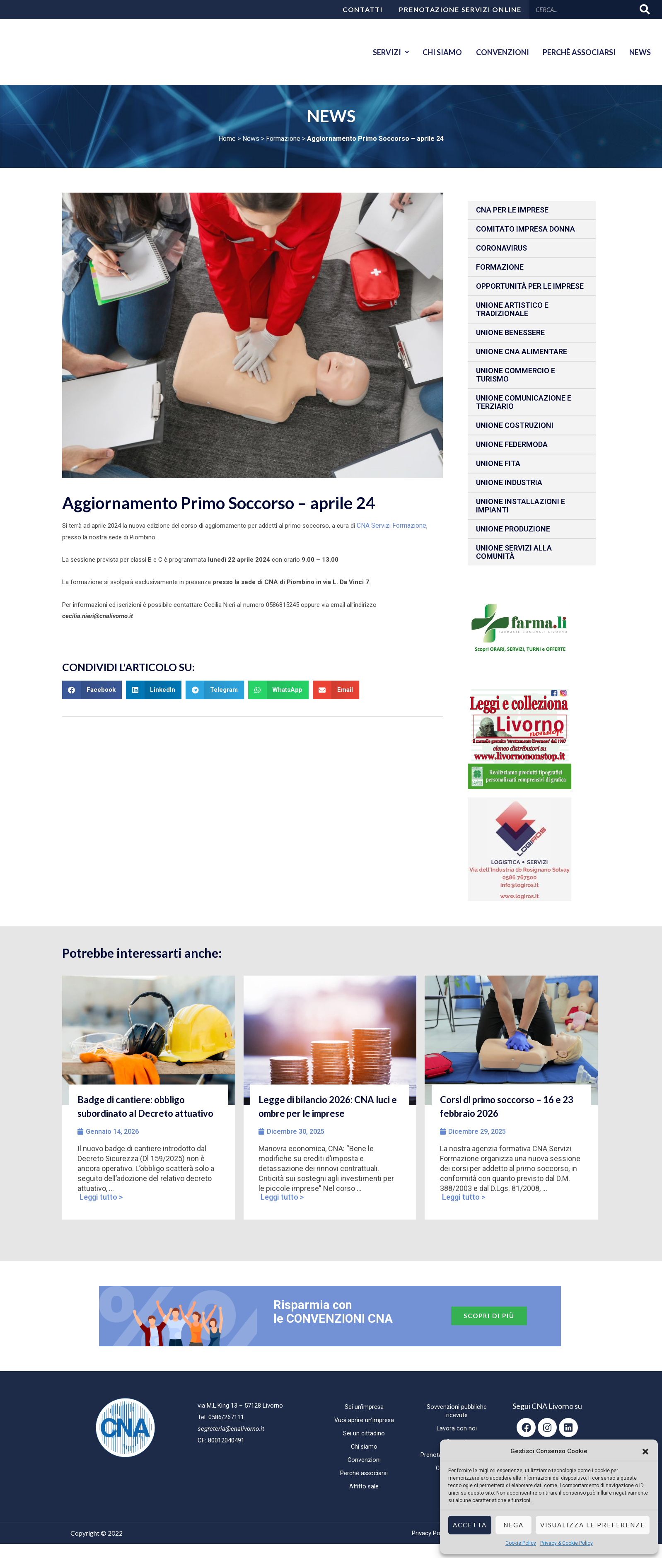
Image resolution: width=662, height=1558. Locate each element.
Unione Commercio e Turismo (515, 374)
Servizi (378, 52)
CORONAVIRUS (501, 248)
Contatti (363, 9)
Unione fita (498, 463)
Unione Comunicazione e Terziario (523, 402)
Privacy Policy (430, 1533)
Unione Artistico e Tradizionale (512, 309)
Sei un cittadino (364, 1433)
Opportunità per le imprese (530, 286)
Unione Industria (509, 482)
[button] (645, 1451)
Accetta (470, 1525)
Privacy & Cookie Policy (566, 1543)
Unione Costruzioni (514, 425)
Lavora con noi (457, 1428)
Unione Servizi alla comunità (514, 551)
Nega (513, 1525)
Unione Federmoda (512, 444)
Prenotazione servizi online (460, 9)
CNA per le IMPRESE (512, 209)
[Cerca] (645, 9)
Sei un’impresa (364, 1407)
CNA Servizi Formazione (390, 525)
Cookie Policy (520, 1543)
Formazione (283, 139)
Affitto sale (364, 1486)
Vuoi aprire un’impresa (364, 1420)
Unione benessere (510, 332)
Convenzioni (495, 52)
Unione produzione (513, 528)
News (639, 52)
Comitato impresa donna (525, 229)
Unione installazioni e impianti (520, 505)
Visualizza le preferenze (592, 1525)
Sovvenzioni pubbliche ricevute (457, 1411)
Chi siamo (432, 52)
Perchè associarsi (575, 52)
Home (227, 139)
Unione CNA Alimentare (521, 351)
